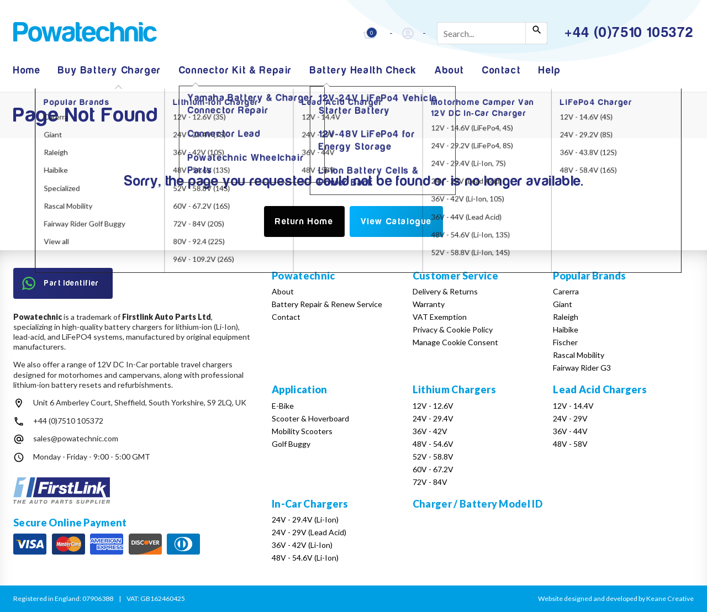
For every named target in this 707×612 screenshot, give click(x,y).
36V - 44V (570, 431)
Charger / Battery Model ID (477, 504)
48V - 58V (570, 444)
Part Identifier (60, 283)
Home (26, 70)
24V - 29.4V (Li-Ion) (305, 519)
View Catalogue (396, 221)
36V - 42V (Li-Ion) (302, 545)
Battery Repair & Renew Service (327, 304)
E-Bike (283, 405)
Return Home (304, 221)
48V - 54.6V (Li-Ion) (305, 557)
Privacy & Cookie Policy (453, 329)
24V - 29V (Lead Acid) (309, 532)
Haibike (565, 329)
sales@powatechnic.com (75, 438)
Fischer (565, 342)
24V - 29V (570, 418)
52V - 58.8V (433, 456)
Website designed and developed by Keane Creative (616, 598)
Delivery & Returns (445, 291)
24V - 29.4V (433, 418)
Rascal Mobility (578, 355)
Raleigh (565, 316)
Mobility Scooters (302, 431)
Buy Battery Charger (109, 70)
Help (550, 70)
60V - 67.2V (433, 469)
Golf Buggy (291, 444)
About (450, 70)
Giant (562, 304)
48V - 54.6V (433, 444)
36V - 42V (430, 431)
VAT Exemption (440, 316)
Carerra (566, 291)
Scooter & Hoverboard (310, 418)
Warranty (429, 304)
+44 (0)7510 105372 (68, 420)
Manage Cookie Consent (455, 342)
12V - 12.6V (433, 405)
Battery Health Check (363, 70)
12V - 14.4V (573, 405)
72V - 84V (430, 482)
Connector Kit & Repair (235, 70)
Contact (501, 70)
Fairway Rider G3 (582, 367)
